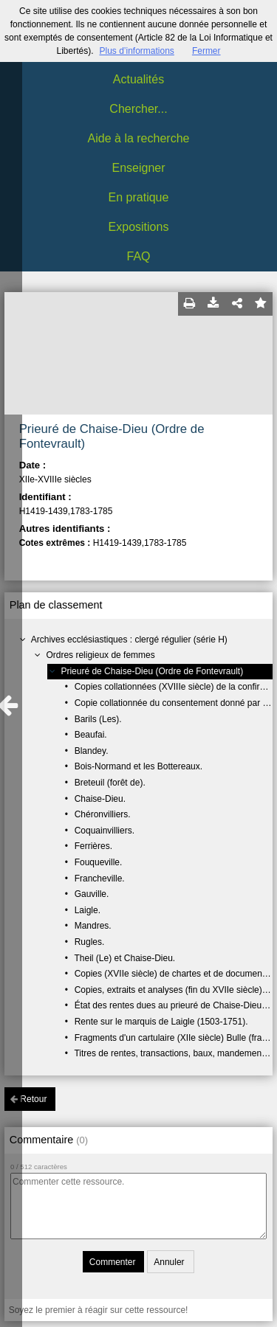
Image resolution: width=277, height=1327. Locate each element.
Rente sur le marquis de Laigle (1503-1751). (161, 1021)
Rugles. (90, 942)
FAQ (138, 256)
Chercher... (138, 109)
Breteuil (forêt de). (110, 782)
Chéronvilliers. (103, 814)
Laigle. (87, 910)
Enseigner (138, 168)
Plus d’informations (136, 51)
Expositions (139, 227)
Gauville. (92, 894)
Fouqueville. (99, 862)
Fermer (206, 51)
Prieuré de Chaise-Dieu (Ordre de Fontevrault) (152, 671)
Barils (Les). (98, 719)
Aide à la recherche (139, 138)
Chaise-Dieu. (100, 799)
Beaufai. (91, 735)
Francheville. (100, 878)
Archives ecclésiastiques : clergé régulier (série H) (129, 639)
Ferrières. (93, 846)
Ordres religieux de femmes (100, 655)
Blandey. (92, 751)
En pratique (139, 197)
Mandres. (93, 926)
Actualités (138, 79)
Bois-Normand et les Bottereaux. (138, 766)
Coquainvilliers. (104, 830)
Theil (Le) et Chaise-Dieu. (124, 958)
